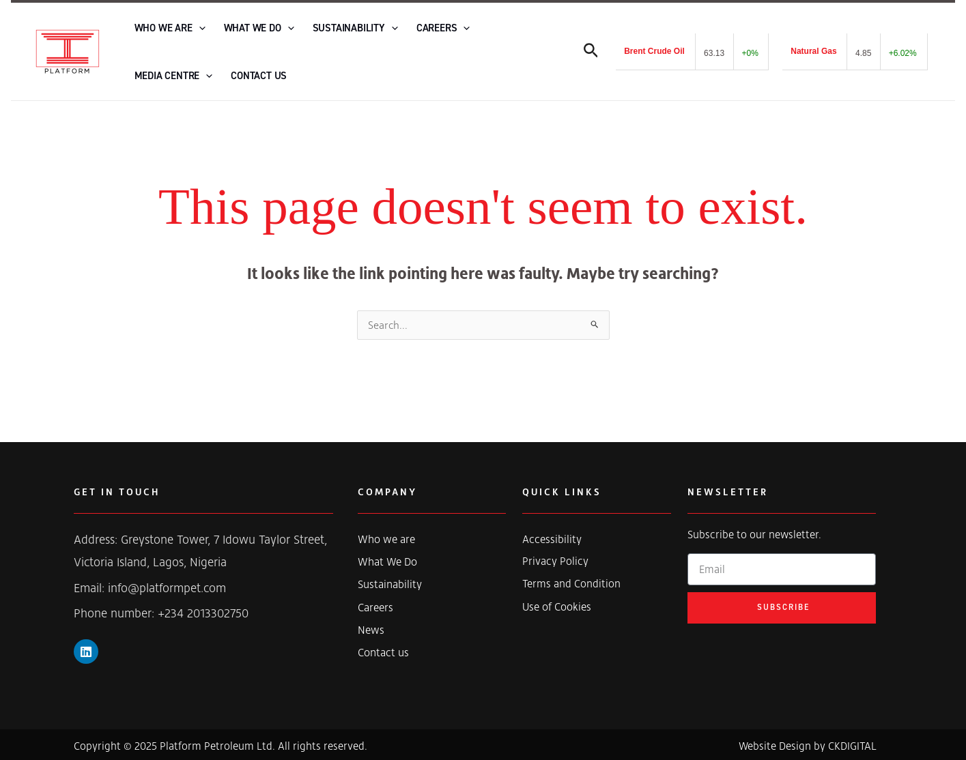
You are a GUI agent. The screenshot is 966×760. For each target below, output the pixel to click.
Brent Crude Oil (654, 50)
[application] (194, 26)
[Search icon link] (591, 52)
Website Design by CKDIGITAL (808, 743)
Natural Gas (813, 50)
